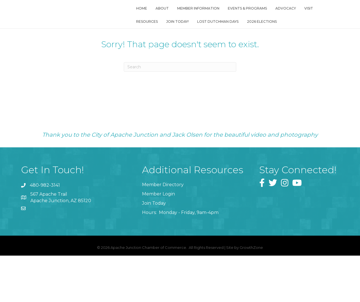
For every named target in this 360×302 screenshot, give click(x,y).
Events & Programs (245, 16)
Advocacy (284, 16)
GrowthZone (251, 278)
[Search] (180, 97)
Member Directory (163, 215)
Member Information (197, 16)
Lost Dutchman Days (216, 29)
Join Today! (176, 29)
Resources (145, 29)
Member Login (158, 224)
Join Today (154, 233)
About (160, 16)
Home (139, 16)
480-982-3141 (45, 215)
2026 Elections (260, 29)
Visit (307, 16)
